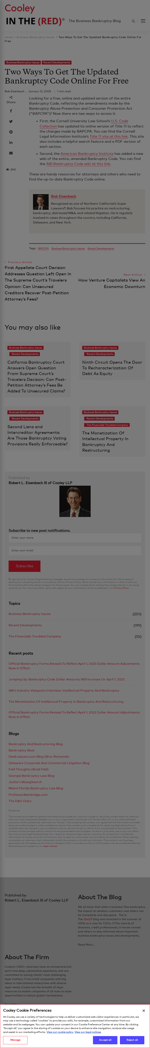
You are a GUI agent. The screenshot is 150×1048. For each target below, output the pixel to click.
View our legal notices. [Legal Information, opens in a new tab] (87, 1032)
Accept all (105, 1040)
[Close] (143, 1010)
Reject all (132, 1040)
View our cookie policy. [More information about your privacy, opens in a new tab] (59, 1032)
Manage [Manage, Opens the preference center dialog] (15, 1040)
